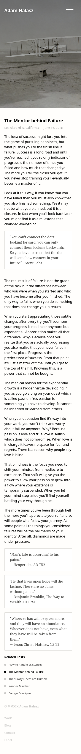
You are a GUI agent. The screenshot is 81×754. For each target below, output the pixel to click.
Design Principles (20, 693)
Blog (7, 725)
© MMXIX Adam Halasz (21, 706)
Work (8, 718)
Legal (8, 740)
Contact (9, 733)
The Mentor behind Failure (26, 672)
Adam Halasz (18, 10)
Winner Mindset (19, 686)
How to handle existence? (25, 665)
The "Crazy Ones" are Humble (28, 679)
